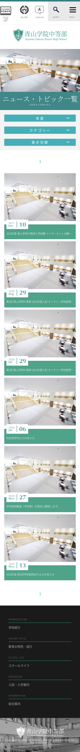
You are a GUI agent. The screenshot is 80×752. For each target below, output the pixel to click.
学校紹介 (40, 623)
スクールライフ (40, 662)
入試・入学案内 (40, 681)
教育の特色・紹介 (40, 642)
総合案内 (40, 700)
